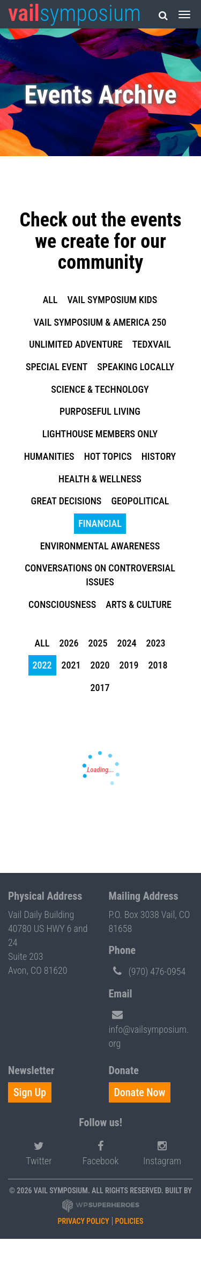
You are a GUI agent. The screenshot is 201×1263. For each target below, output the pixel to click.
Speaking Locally (135, 366)
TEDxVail (151, 344)
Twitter (39, 1151)
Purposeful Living (99, 411)
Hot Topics (108, 456)
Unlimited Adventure (76, 344)
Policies (129, 1221)
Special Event (56, 366)
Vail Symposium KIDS (112, 299)
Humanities (49, 456)
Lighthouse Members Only (100, 433)
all (50, 299)
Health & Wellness (100, 478)
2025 (97, 643)
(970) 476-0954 (147, 970)
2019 (129, 665)
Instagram (162, 1151)
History (159, 456)
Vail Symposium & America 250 (100, 322)
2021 (71, 665)
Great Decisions (66, 500)
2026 (68, 643)
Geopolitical (140, 500)
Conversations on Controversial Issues (100, 575)
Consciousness (62, 604)
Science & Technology (99, 389)
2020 (100, 665)
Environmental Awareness (100, 546)
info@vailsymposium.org (149, 1027)
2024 (126, 643)
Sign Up (29, 1092)
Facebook (101, 1151)
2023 (155, 643)
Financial (99, 523)
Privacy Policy (83, 1221)
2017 (100, 687)
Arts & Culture (139, 604)
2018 (158, 665)
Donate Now (140, 1092)
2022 (42, 665)
